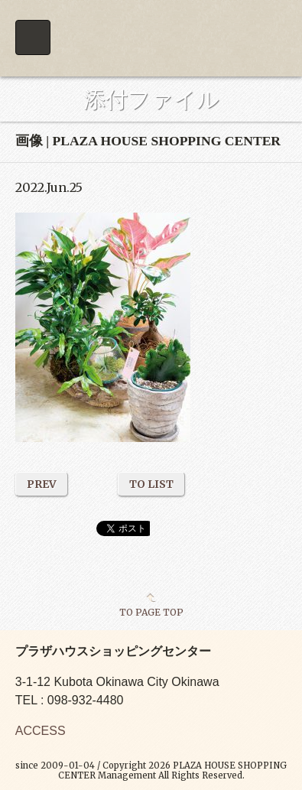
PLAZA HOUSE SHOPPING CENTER (151, 38)
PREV (42, 484)
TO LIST (151, 484)
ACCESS (40, 730)
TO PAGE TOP (151, 611)
